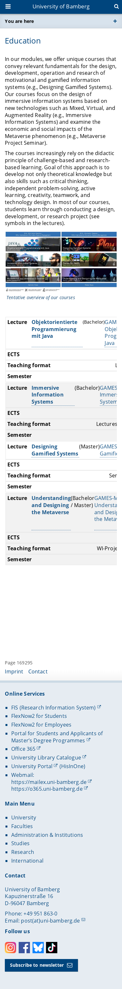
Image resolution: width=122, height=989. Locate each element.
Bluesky (38, 947)
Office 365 (23, 748)
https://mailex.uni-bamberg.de (49, 782)
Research (22, 852)
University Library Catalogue (46, 757)
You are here (19, 21)
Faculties (22, 826)
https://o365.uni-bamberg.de (47, 788)
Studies (20, 843)
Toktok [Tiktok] (51, 947)
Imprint (14, 671)
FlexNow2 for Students (39, 716)
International (27, 860)
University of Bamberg (61, 6)
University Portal (31, 766)
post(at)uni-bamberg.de (50, 920)
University (23, 817)
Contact (38, 671)
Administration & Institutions (47, 834)
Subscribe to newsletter (37, 965)
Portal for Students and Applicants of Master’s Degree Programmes (57, 737)
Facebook (24, 947)
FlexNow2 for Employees (41, 724)
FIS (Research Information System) (53, 707)
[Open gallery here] (61, 262)
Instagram (10, 947)
